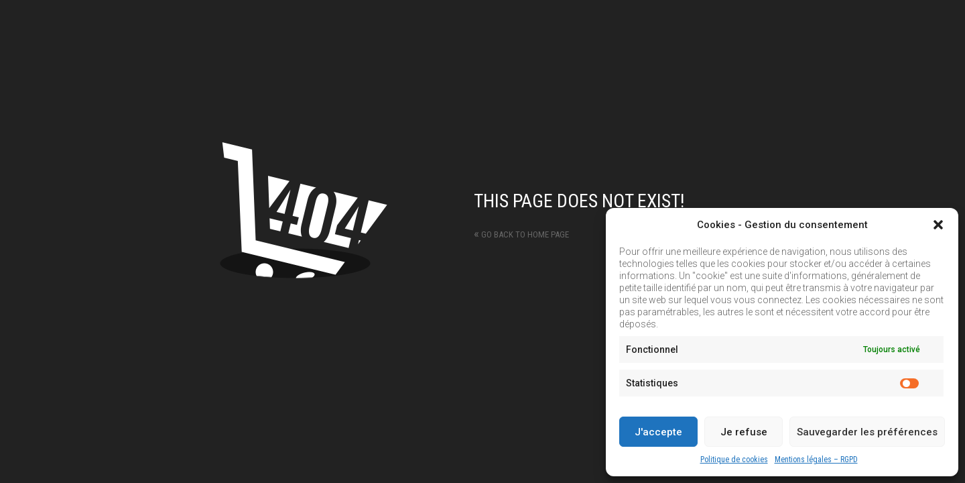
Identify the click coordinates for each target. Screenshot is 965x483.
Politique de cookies (734, 459)
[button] (938, 224)
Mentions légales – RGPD (816, 459)
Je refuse (743, 432)
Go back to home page (521, 234)
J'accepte (658, 432)
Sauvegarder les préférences (867, 432)
